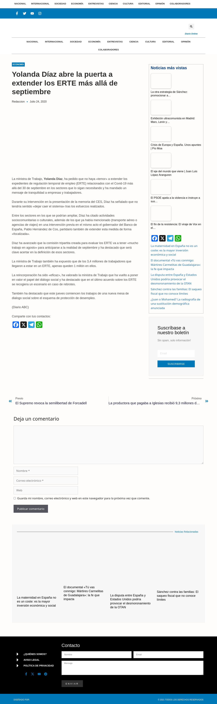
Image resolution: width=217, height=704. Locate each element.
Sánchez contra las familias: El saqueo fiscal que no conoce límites (177, 595)
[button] (191, 26)
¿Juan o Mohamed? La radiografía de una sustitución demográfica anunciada (175, 303)
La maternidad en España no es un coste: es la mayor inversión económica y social (174, 250)
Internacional (54, 41)
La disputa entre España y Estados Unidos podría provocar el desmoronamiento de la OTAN (174, 279)
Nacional (32, 41)
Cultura (150, 41)
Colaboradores (108, 49)
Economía (94, 41)
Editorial (168, 41)
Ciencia (133, 41)
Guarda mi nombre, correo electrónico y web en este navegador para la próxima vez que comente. (83, 498)
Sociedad (76, 41)
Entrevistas (115, 41)
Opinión (185, 41)
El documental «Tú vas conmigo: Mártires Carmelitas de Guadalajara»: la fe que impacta (176, 264)
